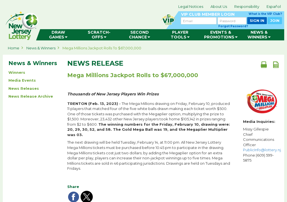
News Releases (23, 88)
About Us (218, 6)
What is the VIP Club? (265, 13)
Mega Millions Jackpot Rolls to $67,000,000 (102, 48)
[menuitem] (58, 34)
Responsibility (246, 6)
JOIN (274, 20)
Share (73, 187)
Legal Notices (190, 6)
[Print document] (264, 64)
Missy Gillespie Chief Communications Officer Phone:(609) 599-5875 (262, 144)
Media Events (22, 80)
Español (274, 6)
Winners (16, 72)
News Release (95, 63)
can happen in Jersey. (92, 24)
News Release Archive (30, 96)
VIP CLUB (231, 14)
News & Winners (40, 48)
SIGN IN (257, 20)
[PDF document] (276, 64)
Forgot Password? (233, 26)
